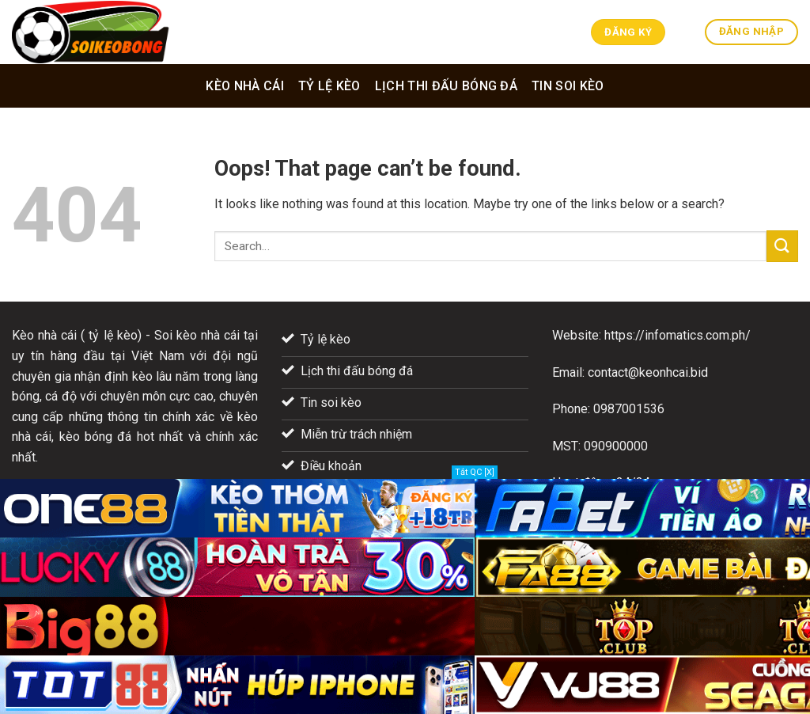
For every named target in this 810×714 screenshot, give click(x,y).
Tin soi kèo (568, 85)
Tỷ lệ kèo (329, 85)
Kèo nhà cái (245, 85)
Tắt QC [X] (474, 472)
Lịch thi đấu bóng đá (446, 85)
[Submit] (782, 245)
